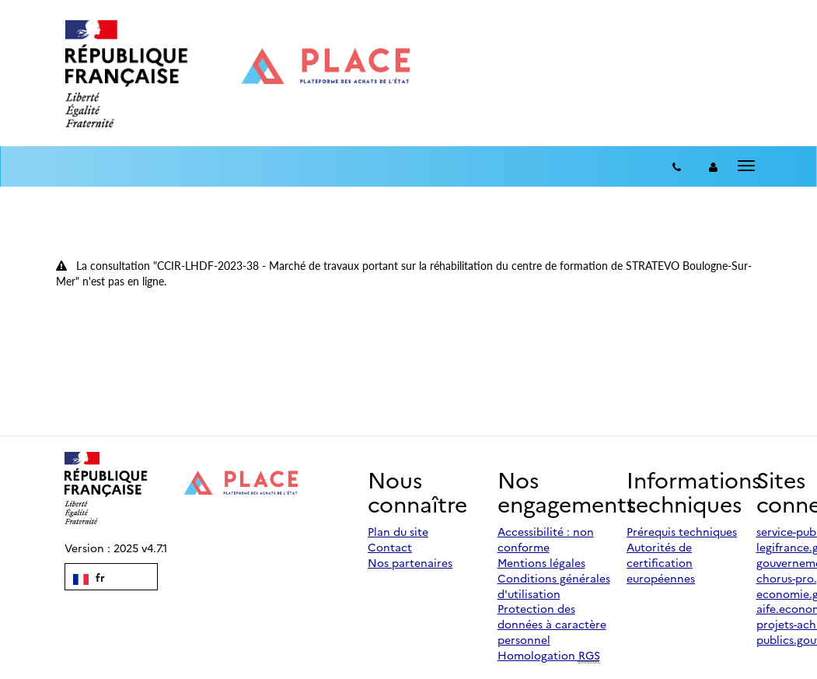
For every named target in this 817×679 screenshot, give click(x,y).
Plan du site (398, 531)
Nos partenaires (410, 562)
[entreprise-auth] (713, 166)
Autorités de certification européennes (661, 562)
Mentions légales (541, 562)
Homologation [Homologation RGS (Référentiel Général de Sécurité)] (549, 655)
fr (89, 577)
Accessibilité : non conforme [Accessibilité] (546, 539)
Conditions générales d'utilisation (554, 585)
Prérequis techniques (682, 531)
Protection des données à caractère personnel (552, 623)
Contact (390, 547)
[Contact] (676, 166)
